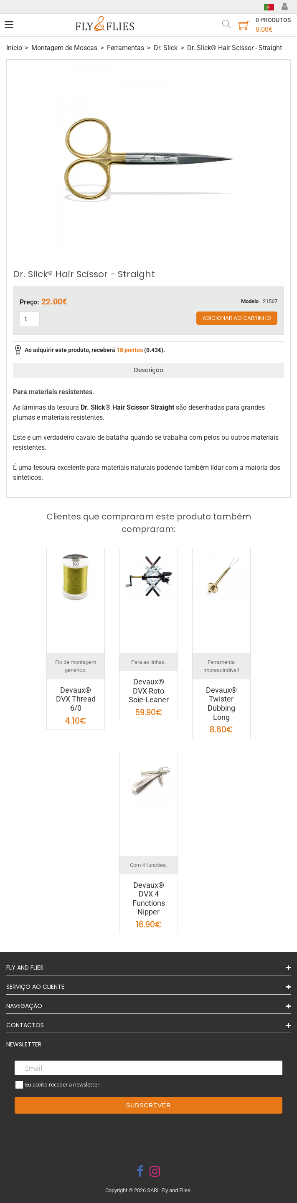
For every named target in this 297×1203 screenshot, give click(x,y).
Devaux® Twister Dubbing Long (221, 704)
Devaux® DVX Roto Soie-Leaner (149, 690)
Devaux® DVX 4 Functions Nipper (148, 899)
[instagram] (155, 1171)
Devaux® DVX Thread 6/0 (76, 699)
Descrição (148, 370)
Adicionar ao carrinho (237, 318)
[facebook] (140, 1171)
